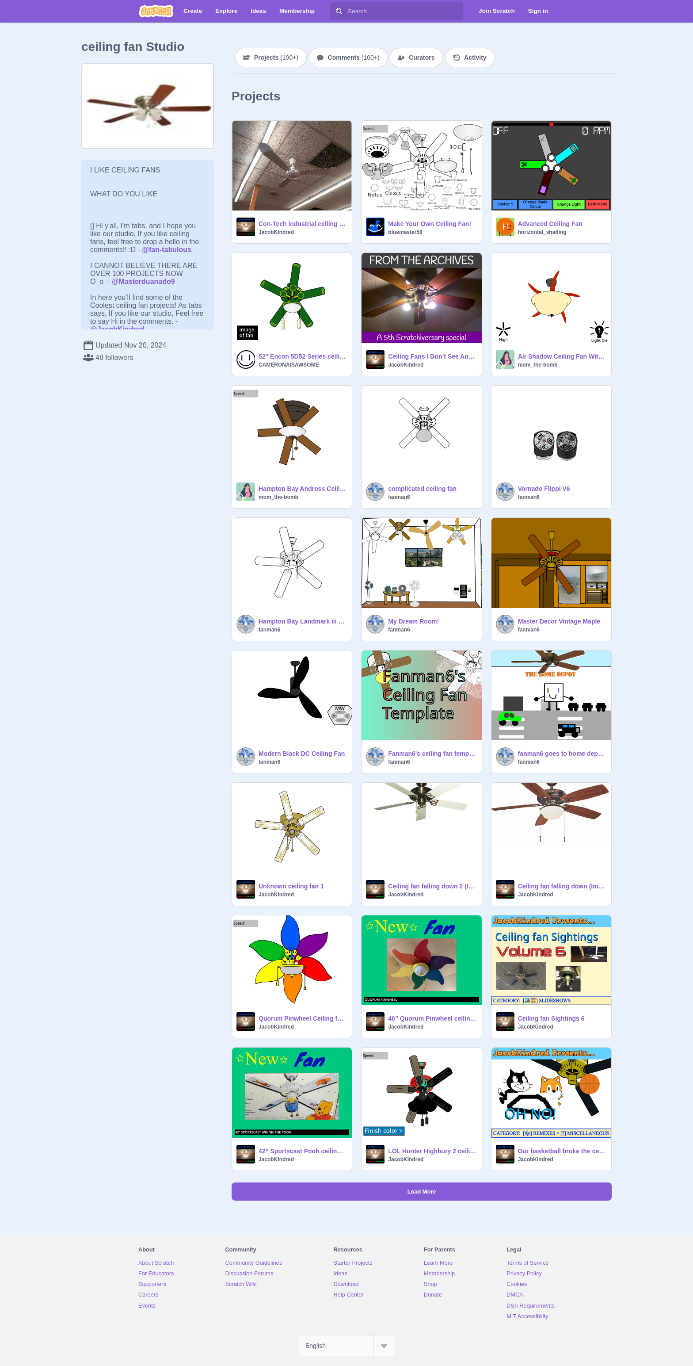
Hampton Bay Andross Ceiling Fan (302, 488)
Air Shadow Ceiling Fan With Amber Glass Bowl (562, 356)
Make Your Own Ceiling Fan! (429, 223)
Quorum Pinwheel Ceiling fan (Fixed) (302, 1018)
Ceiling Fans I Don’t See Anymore (432, 356)
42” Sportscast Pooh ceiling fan (302, 1151)
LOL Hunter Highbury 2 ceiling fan (432, 1151)
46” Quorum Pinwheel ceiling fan (432, 1018)
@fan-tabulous (166, 249)
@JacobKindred (117, 329)
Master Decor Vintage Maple (559, 621)
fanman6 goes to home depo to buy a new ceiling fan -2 (562, 753)
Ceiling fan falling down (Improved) (562, 886)
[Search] (339, 11)
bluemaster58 (405, 232)
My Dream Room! (413, 621)
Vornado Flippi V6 (544, 488)
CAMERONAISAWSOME (289, 365)
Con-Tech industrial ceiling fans (302, 223)
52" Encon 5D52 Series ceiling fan (302, 356)
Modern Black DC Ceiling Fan (302, 753)
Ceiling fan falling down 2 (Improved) (432, 886)
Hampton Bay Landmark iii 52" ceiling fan (302, 621)
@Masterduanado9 (143, 281)
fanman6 (399, 497)
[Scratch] (156, 11)
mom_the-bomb (538, 365)
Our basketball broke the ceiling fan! (562, 1151)
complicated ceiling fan (422, 488)
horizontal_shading (542, 232)
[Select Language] (346, 1345)
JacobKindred (276, 232)
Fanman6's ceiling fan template (432, 753)
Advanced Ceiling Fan (550, 223)
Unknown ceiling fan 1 (291, 886)
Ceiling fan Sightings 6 (551, 1018)
